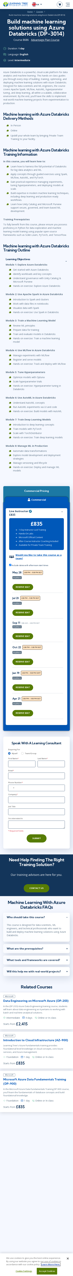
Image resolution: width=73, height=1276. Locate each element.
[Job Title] (36, 812)
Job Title (12, 806)
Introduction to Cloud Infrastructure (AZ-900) (35, 1040)
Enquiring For (14, 749)
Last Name (43, 758)
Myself (14, 753)
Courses (39, 11)
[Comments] (36, 825)
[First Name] (21, 764)
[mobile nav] (68, 4)
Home (30, 11)
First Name (13, 758)
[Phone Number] (36, 788)
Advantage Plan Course (45, 40)
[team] (22, 753)
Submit (36, 838)
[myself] (9, 753)
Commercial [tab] (36, 500)
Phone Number (15, 782)
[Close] (67, 1260)
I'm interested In (15, 818)
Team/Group (30, 753)
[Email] (36, 776)
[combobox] (11, 788)
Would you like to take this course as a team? (39, 556)
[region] (38, 644)
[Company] (36, 800)
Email (11, 770)
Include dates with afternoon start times (28, 565)
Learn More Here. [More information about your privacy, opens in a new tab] (50, 1266)
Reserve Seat (23, 587)
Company (13, 794)
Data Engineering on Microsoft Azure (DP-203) (35, 1000)
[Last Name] (51, 764)
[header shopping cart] (60, 4)
